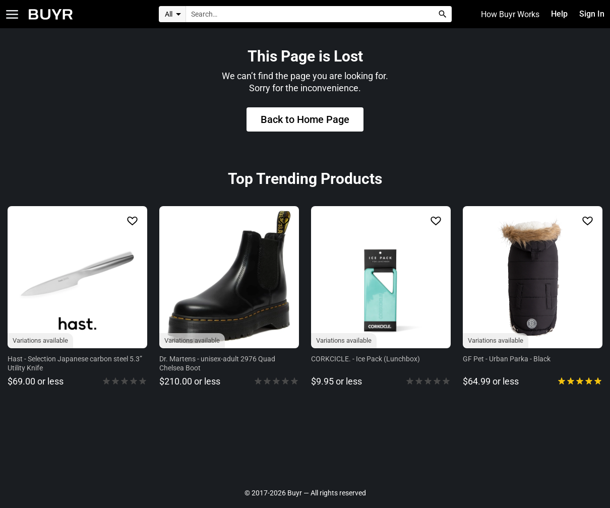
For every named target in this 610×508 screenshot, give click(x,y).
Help (559, 14)
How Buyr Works (509, 14)
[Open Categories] (12, 14)
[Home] (51, 14)
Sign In (591, 14)
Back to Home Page (305, 120)
